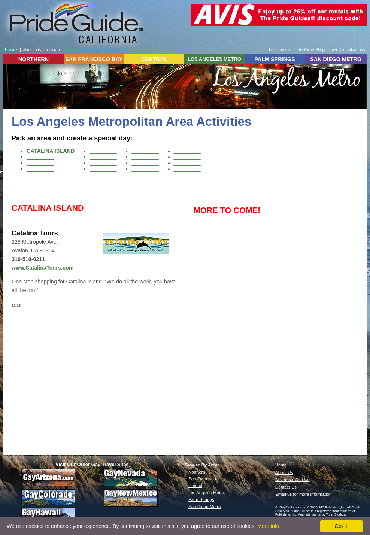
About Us (284, 472)
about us (31, 49)
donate (54, 49)
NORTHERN (33, 59)
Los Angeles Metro (206, 492)
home (11, 49)
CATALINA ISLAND (51, 151)
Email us (283, 494)
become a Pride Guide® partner (303, 49)
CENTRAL (154, 59)
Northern (196, 472)
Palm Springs (201, 499)
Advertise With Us (292, 479)
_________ (40, 157)
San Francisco (202, 479)
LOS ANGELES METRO (214, 59)
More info (268, 526)
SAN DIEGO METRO (335, 59)
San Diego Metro (204, 506)
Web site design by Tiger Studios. (322, 514)
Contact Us (286, 487)
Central (195, 485)
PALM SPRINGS (274, 59)
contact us (354, 49)
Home (281, 465)
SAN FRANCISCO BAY (93, 59)
